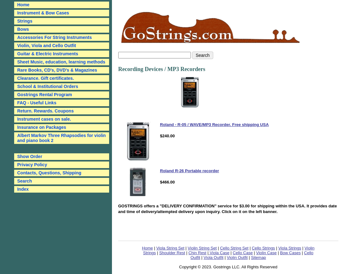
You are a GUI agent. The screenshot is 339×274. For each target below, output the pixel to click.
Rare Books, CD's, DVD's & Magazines (57, 70)
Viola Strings (289, 248)
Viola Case (218, 252)
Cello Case (243, 252)
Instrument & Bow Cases (43, 12)
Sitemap (258, 257)
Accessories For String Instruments (54, 37)
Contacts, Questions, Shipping (49, 172)
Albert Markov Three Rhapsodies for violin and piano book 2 (61, 138)
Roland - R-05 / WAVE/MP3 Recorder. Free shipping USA (214, 124)
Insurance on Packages (41, 127)
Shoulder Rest (172, 252)
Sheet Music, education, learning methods (61, 61)
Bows (23, 29)
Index (23, 189)
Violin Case (266, 252)
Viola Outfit (213, 257)
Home (147, 248)
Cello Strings (263, 248)
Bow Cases (290, 252)
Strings (24, 21)
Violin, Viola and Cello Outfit (46, 45)
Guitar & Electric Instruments (47, 53)
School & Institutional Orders (47, 86)
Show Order (29, 156)
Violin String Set (202, 248)
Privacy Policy (32, 164)
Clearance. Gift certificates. (45, 78)
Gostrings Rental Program (44, 94)
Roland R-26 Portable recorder (189, 170)
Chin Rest (197, 252)
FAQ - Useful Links (36, 102)
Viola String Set (170, 248)
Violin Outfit (237, 257)
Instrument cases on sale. (44, 119)
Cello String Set (234, 248)
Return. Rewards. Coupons (45, 110)
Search (24, 181)
